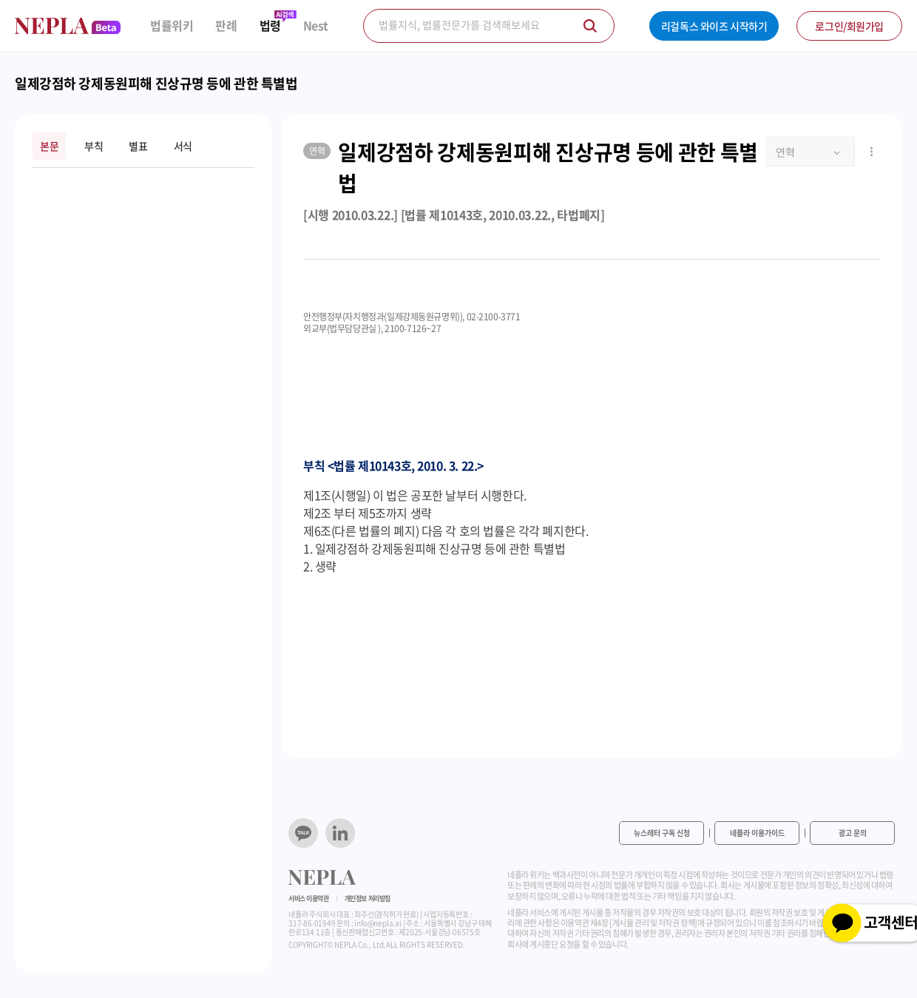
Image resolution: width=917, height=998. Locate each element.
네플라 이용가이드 (757, 832)
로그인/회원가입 (849, 25)
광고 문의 (853, 832)
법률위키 (171, 25)
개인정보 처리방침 (367, 898)
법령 (270, 25)
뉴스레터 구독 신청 (662, 832)
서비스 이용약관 (308, 898)
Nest (315, 25)
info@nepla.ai (377, 922)
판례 (226, 25)
